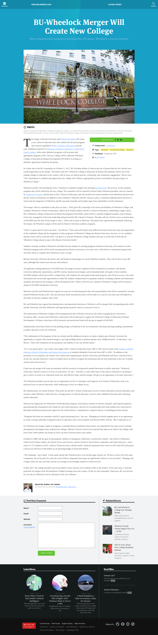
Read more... (72, 487)
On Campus (111, 145)
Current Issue (45, 623)
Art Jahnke (101, 157)
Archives (4, 4)
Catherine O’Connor (34, 194)
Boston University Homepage (29, 626)
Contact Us (44, 627)
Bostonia (79, 4)
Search (153, 4)
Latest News (115, 4)
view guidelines (29, 527)
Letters (57, 627)
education (104, 150)
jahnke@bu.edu (61, 487)
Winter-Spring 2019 (41, 4)
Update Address (87, 627)
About (71, 627)
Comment (31, 526)
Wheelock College (68, 139)
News (80, 623)
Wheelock (129, 150)
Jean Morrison (101, 188)
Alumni (47, 630)
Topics (67, 623)
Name (26, 508)
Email (26, 514)
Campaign (72, 630)
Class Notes (60, 630)
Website (27, 519)
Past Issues (56, 623)
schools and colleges (117, 150)
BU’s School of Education (64, 146)
